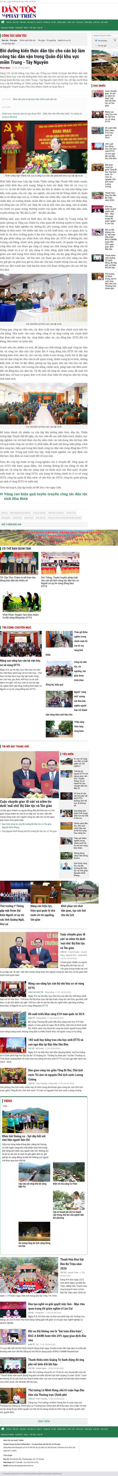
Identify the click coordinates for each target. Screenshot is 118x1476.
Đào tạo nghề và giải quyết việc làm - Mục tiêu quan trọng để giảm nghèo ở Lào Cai (110, 215)
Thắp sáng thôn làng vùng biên (79, 726)
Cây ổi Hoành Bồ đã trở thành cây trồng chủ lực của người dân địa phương (68, 1215)
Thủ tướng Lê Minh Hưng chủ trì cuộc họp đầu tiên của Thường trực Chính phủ (110, 281)
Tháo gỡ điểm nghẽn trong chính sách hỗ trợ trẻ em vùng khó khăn (81, 843)
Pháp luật (71, 22)
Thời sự (8, 22)
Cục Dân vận (41, 518)
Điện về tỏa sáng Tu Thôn (65, 1183)
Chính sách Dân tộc (27, 40)
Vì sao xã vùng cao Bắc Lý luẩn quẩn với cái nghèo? (81, 762)
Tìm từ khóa (102, 41)
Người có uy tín (64, 40)
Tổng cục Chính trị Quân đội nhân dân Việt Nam (65, 518)
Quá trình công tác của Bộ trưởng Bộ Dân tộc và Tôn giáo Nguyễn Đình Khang (81, 869)
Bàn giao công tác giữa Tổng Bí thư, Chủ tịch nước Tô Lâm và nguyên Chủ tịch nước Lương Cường (55, 1074)
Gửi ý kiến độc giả (11, 524)
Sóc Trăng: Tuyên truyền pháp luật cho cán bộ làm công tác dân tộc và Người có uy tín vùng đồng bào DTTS (60, 582)
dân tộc (4, 513)
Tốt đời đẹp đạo (8, 44)
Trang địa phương (7, 28)
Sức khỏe (104, 22)
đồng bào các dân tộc (56, 513)
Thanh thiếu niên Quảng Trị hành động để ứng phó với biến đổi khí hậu (111, 261)
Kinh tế (39, 22)
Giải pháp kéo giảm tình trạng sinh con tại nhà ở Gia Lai (81, 814)
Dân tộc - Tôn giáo (19, 22)
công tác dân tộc (39, 513)
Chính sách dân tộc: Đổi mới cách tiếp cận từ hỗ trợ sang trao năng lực (81, 828)
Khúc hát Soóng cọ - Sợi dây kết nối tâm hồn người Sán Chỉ (23, 1138)
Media (26, 28)
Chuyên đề (19, 28)
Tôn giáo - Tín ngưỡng (47, 40)
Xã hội (53, 22)
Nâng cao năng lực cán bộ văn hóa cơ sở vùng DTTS (111, 117)
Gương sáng (61, 22)
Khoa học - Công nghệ (84, 22)
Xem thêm (44, 1421)
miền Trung (71, 513)
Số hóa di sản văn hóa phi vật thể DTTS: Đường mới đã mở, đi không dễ (80, 799)
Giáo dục (96, 22)
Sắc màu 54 (31, 22)
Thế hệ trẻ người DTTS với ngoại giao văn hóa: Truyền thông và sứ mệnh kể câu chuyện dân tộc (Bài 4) (81, 779)
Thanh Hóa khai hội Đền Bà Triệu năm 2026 (72, 1264)
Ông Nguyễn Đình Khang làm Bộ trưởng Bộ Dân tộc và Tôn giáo (29, 831)
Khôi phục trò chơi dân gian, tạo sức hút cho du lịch (73, 910)
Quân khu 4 (18, 518)
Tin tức (31, 1048)
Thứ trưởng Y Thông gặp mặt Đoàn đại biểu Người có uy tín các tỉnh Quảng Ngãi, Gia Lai (12, 915)
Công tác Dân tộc (35, 992)
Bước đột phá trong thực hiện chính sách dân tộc (35, 99)
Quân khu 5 (29, 518)
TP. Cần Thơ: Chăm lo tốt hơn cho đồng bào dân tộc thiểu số (18, 579)
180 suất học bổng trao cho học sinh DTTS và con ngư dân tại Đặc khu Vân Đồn (111, 151)
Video (8, 1101)
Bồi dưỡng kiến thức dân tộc (20, 513)
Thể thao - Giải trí (35, 28)
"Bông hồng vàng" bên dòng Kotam (81, 855)
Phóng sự (46, 22)
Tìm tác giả (102, 46)
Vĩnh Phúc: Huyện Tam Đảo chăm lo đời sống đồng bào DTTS (21, 616)
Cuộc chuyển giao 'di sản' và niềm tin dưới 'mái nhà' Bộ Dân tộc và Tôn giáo (26, 804)
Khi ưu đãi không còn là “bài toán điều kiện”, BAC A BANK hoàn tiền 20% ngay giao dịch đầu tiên (57, 1335)
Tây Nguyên (6, 518)
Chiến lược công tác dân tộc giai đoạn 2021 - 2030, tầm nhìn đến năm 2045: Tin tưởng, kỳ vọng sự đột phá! (42, 115)
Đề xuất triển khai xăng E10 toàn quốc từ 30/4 (56, 1014)
